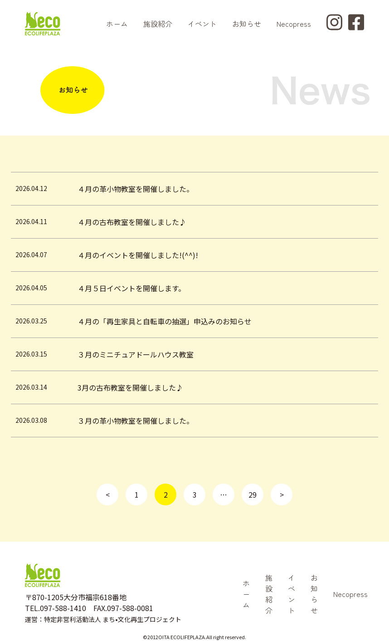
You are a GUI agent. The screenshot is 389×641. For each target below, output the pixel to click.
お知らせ (246, 23)
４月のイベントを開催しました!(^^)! (138, 255)
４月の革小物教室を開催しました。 (136, 188)
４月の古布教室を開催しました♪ (132, 221)
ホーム (117, 23)
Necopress (294, 23)
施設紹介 (157, 23)
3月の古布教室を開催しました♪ (130, 387)
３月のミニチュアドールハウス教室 (136, 354)
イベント (202, 23)
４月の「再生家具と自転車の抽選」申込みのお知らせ (165, 321)
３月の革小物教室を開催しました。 (136, 420)
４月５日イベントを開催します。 (131, 288)
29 (252, 494)
